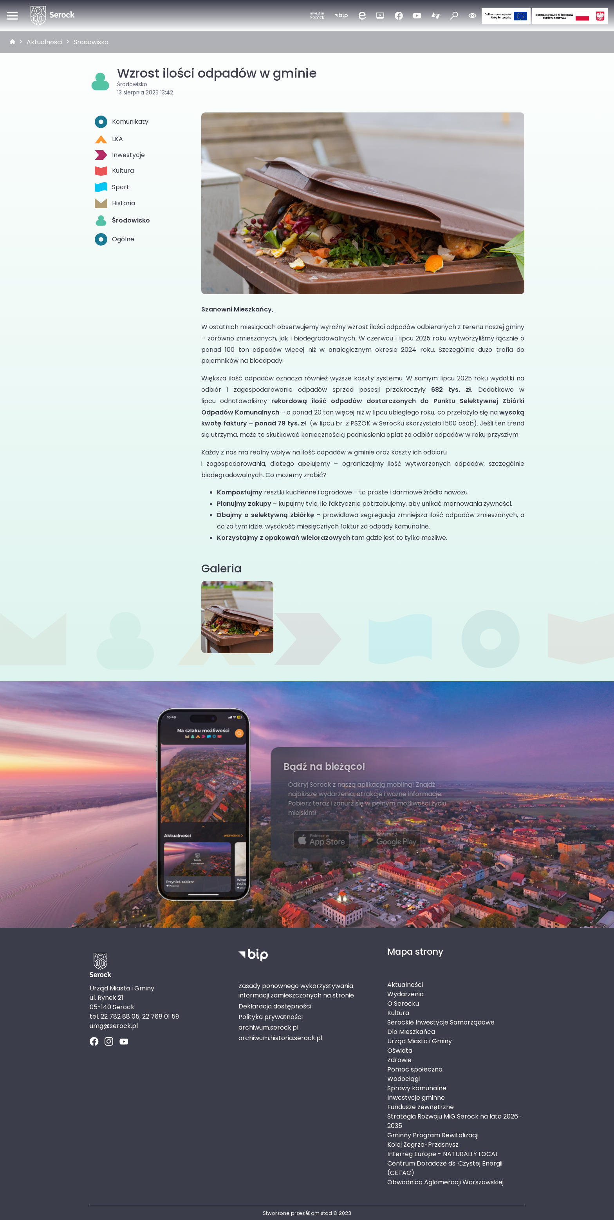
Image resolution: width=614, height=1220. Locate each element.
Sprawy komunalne (416, 1088)
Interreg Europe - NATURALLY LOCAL (442, 1153)
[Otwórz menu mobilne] (12, 16)
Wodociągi (403, 1078)
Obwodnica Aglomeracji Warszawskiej (445, 1182)
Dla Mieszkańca (411, 1031)
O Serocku (403, 1003)
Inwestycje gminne (416, 1097)
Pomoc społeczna (414, 1069)
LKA (109, 138)
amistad (319, 1213)
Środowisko (91, 42)
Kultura (114, 171)
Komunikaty (121, 122)
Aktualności (44, 42)
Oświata (399, 1050)
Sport (112, 187)
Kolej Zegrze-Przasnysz (423, 1144)
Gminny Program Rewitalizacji (433, 1135)
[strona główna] (12, 42)
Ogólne (114, 239)
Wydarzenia (405, 994)
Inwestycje (120, 155)
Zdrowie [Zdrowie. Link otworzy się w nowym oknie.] (399, 1059)
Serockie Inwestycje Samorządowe (441, 1022)
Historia (115, 203)
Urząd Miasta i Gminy (419, 1041)
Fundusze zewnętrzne (420, 1106)
